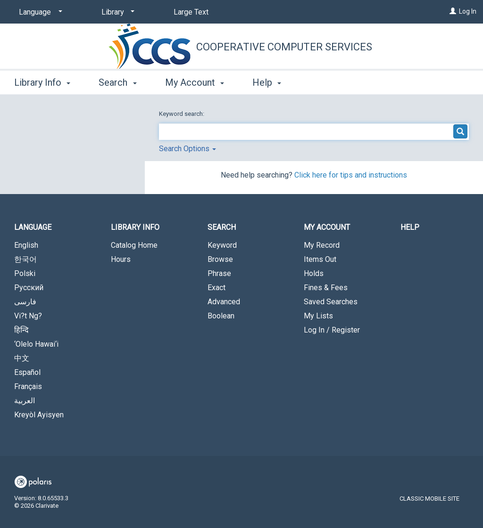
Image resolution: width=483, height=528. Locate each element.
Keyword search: (182, 113)
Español (27, 372)
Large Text (191, 12)
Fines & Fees (326, 287)
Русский (28, 287)
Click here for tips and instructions (350, 175)
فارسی (25, 301)
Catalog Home (134, 245)
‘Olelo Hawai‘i (36, 344)
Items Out (320, 259)
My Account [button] (194, 82)
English (26, 245)
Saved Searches (331, 301)
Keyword (222, 245)
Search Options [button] (187, 148)
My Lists (318, 315)
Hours (121, 259)
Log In (467, 11)
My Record (322, 245)
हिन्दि (21, 329)
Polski (24, 273)
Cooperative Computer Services (284, 47)
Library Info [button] (42, 82)
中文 (21, 358)
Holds (314, 273)
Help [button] (266, 82)
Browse (220, 259)
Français (28, 386)
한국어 (25, 259)
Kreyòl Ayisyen (39, 414)
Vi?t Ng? (28, 315)
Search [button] (117, 82)
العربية (24, 400)
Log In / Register (332, 329)
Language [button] (32, 227)
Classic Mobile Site (429, 498)
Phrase (219, 273)
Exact (216, 287)
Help (409, 227)
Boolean (221, 315)
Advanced (224, 301)
